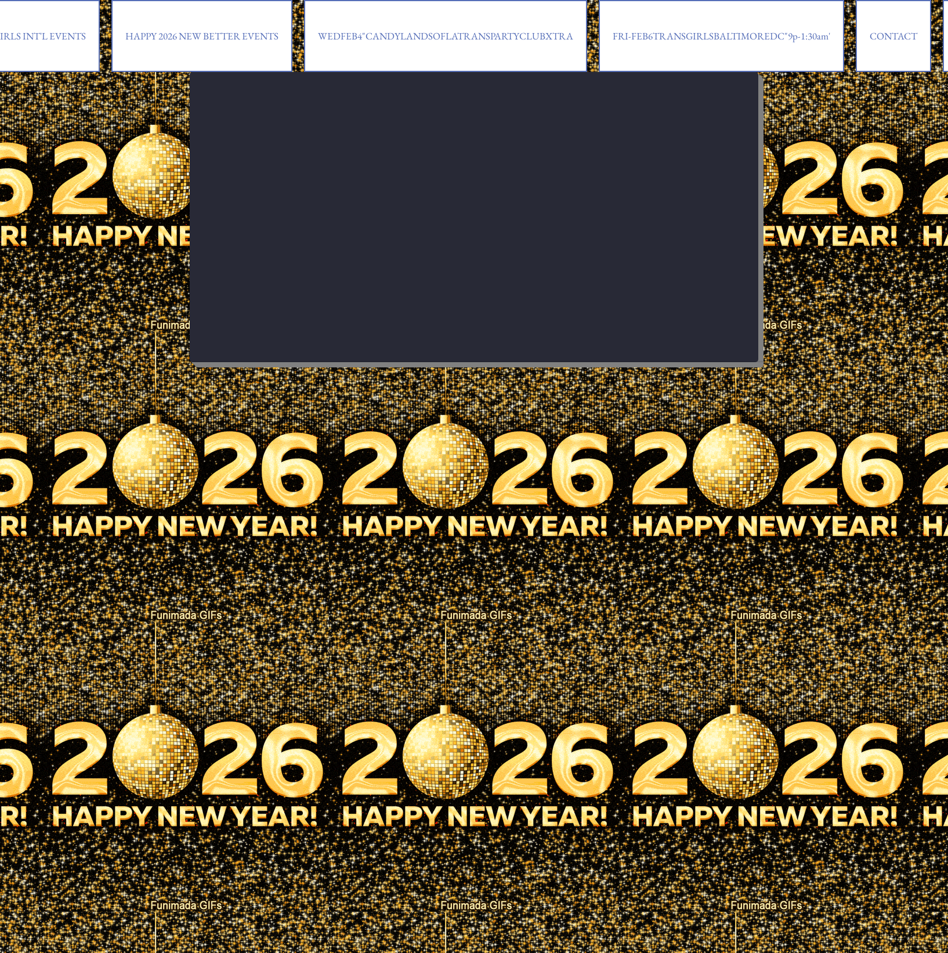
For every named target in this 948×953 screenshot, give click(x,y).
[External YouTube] (474, 202)
